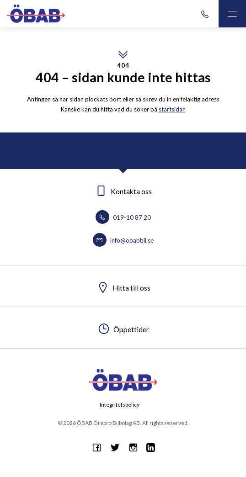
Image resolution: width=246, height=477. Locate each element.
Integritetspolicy (119, 404)
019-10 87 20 (123, 217)
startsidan (172, 109)
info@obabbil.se (123, 240)
